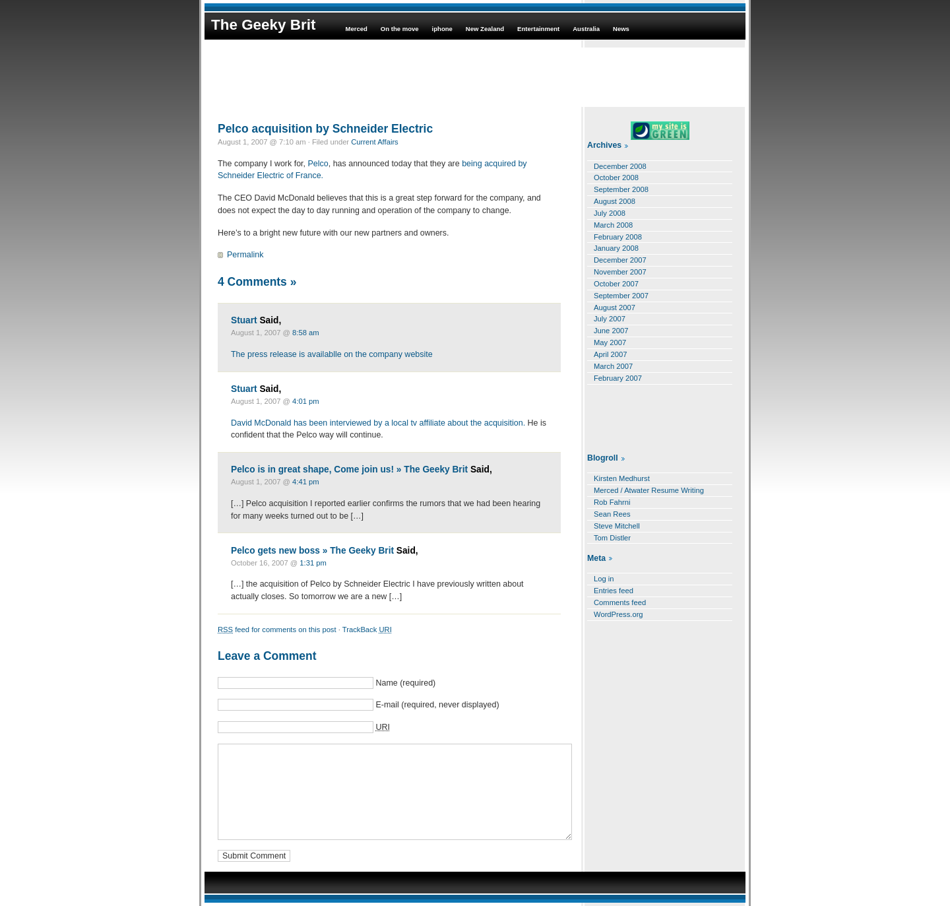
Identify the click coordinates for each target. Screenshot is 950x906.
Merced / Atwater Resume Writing (649, 490)
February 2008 (618, 237)
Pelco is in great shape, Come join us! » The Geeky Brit (349, 469)
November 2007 (620, 272)
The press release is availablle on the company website (332, 354)
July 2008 (609, 213)
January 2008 (616, 248)
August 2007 (614, 307)
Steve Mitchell (617, 526)
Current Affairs (374, 142)
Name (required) (405, 683)
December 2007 (620, 260)
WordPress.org (618, 614)
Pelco (318, 163)
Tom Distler (612, 538)
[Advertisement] (475, 77)
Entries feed (613, 591)
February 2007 (618, 378)
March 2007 (613, 366)
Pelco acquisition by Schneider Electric (325, 128)
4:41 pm (305, 482)
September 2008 (621, 189)
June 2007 (611, 331)
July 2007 (609, 319)
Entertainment (538, 28)
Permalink (245, 254)
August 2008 (614, 201)
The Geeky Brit (263, 24)
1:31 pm (313, 563)
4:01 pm (305, 401)
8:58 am (305, 333)
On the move (400, 28)
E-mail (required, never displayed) (437, 704)
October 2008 (616, 177)
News (621, 28)
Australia (586, 28)
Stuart (244, 320)
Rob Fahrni (612, 502)
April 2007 (610, 354)
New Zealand (485, 28)
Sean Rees (612, 514)
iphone (442, 28)
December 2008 (620, 166)
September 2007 (621, 296)
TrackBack (367, 629)
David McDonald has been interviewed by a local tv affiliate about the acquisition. (378, 423)
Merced (356, 28)
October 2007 (616, 284)
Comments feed (620, 602)
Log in (604, 579)
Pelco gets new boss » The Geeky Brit (312, 551)
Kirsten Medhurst (622, 478)
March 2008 (613, 225)
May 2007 (610, 342)
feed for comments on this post (277, 629)
